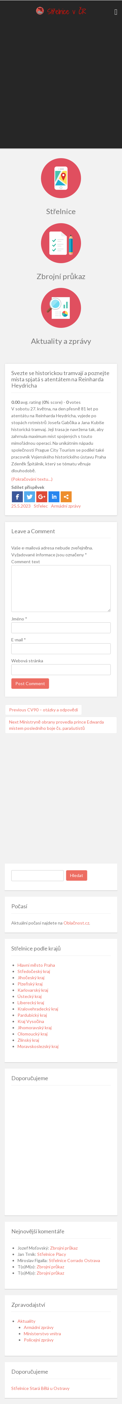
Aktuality (26, 1321)
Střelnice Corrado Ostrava (74, 1260)
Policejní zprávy (38, 1339)
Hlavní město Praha (36, 965)
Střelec (41, 506)
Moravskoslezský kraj (38, 1046)
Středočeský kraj (34, 971)
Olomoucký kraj (33, 1033)
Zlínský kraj (28, 1040)
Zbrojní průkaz (64, 1248)
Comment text (25, 561)
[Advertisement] (58, 83)
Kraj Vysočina (31, 1021)
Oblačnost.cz (76, 922)
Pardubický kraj (32, 1015)
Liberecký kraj (31, 1002)
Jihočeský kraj (31, 977)
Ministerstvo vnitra (42, 1333)
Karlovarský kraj (33, 990)
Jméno (19, 618)
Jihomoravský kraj (35, 1027)
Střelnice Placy (51, 1254)
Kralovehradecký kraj (38, 1008)
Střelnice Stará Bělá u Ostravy (40, 1388)
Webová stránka (27, 660)
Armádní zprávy (66, 506)
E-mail (18, 639)
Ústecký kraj (30, 996)
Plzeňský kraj (30, 983)
